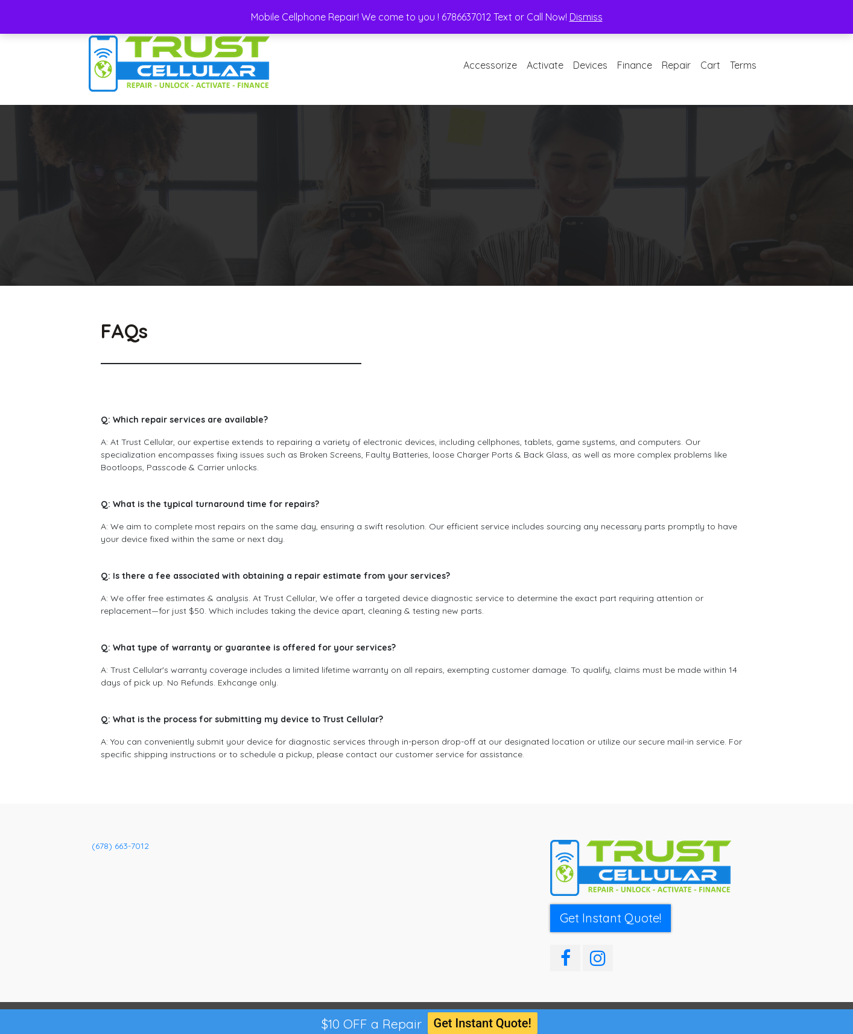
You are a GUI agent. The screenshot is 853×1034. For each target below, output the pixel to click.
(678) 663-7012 (120, 845)
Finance (634, 65)
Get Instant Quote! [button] (610, 917)
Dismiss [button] (586, 17)
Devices (590, 65)
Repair (676, 65)
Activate (545, 65)
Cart (710, 65)
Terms (743, 65)
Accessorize (490, 65)
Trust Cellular (145, 1018)
